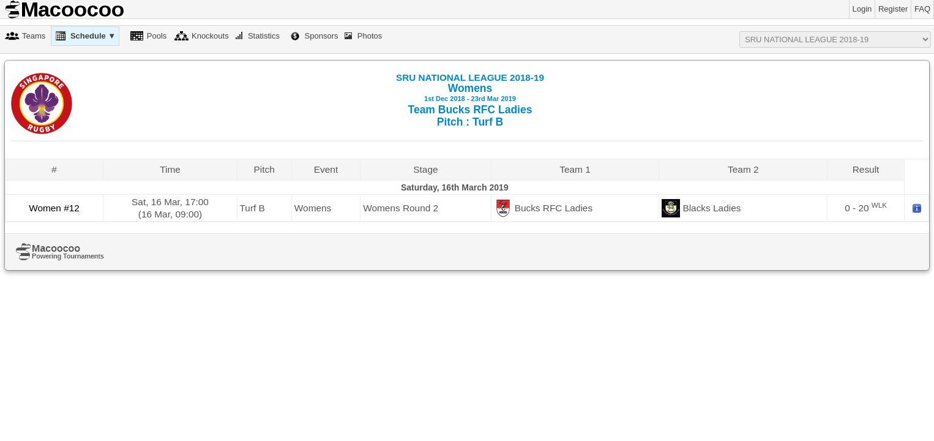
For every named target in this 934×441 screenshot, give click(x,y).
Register (893, 8)
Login (862, 8)
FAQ (922, 8)
